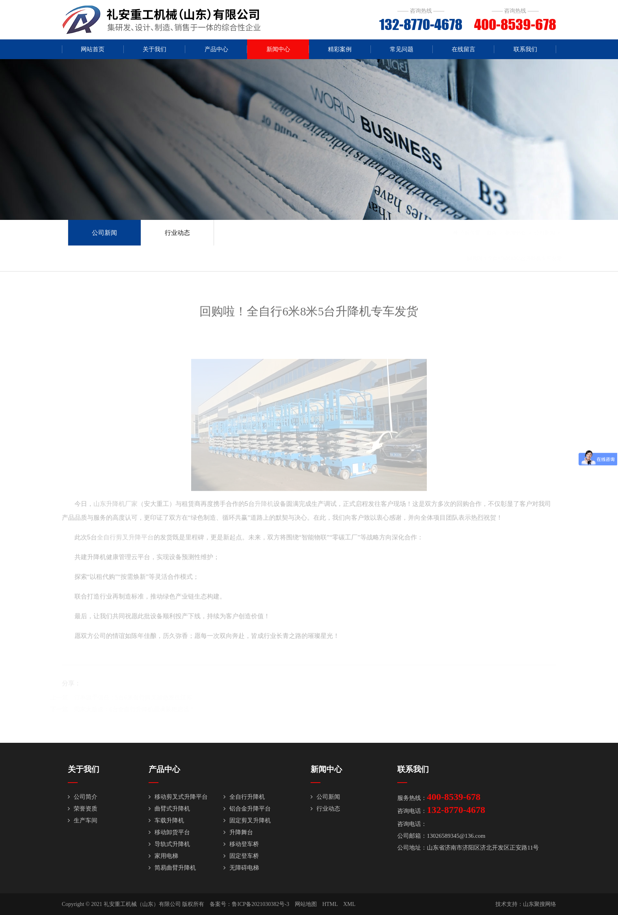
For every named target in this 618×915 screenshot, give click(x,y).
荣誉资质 (82, 808)
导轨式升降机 (169, 844)
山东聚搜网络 (539, 904)
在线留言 (463, 49)
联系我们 (525, 49)
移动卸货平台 (169, 832)
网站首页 (92, 49)
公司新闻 (104, 232)
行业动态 (177, 232)
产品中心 (216, 49)
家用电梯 (163, 856)
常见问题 (401, 49)
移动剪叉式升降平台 (178, 797)
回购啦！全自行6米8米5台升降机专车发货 (503, 258)
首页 (480, 233)
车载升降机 (166, 820)
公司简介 (82, 797)
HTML (330, 904)
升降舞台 (238, 832)
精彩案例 (340, 49)
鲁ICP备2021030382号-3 (260, 904)
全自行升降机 (244, 797)
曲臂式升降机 (169, 808)
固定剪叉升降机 (247, 820)
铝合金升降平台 (247, 808)
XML (349, 904)
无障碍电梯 (241, 868)
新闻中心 (278, 49)
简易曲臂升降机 (172, 868)
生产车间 (82, 820)
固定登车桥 (241, 856)
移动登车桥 (241, 844)
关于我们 (154, 49)
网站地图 (306, 904)
